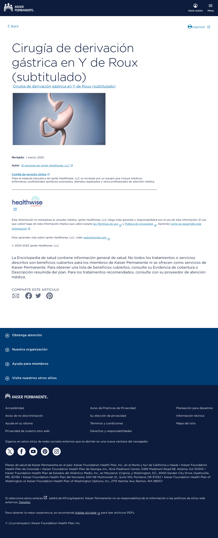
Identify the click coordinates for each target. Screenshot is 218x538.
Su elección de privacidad (108, 415)
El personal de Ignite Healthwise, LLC (47, 165)
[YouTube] (33, 451)
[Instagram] (56, 451)
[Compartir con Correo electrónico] (16, 296)
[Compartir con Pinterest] (50, 296)
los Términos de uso (107, 223)
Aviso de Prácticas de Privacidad (113, 408)
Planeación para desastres (194, 408)
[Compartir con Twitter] (38, 296)
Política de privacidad (140, 223)
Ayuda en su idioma (19, 423)
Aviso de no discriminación (24, 415)
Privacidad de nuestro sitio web (27, 431)
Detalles (24, 502)
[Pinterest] (44, 451)
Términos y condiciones (106, 423)
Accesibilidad (14, 408)
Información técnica (190, 415)
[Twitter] (9, 451)
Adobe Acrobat (87, 512)
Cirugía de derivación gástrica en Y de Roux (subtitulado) (64, 86)
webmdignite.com (96, 237)
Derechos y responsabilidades (111, 431)
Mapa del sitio (186, 423)
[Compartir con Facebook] (27, 296)
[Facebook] (21, 451)
